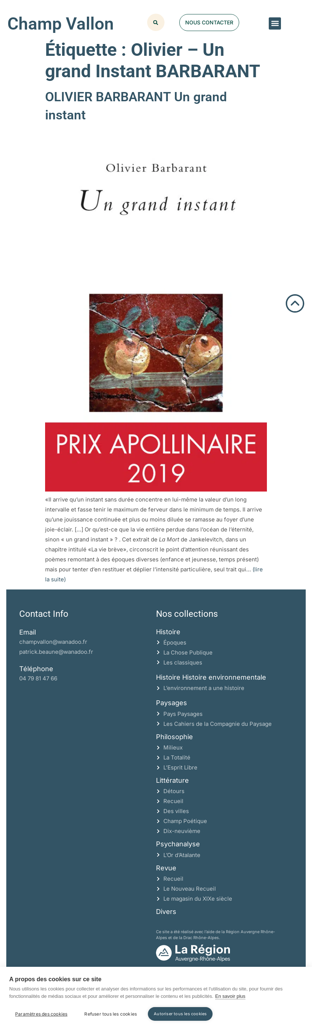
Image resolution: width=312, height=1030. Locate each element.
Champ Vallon (60, 24)
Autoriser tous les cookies (180, 1013)
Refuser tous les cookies (110, 1014)
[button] (275, 23)
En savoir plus (230, 996)
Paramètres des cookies (41, 1014)
